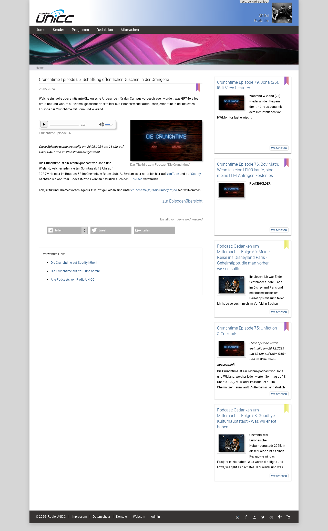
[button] (67, 230)
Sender (58, 29)
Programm (80, 29)
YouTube (173, 174)
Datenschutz (101, 516)
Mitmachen (130, 29)
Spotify (196, 174)
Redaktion (105, 29)
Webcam (139, 516)
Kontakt (121, 516)
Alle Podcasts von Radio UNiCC (73, 279)
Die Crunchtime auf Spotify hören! (74, 262)
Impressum (79, 516)
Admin (155, 516)
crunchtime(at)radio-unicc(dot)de (154, 190)
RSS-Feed (135, 179)
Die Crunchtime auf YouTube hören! (75, 271)
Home (40, 29)
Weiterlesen (279, 148)
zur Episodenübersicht (182, 201)
